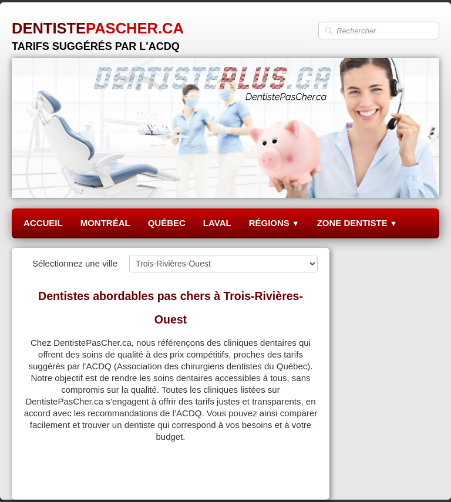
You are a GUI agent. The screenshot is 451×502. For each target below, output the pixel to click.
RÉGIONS (274, 223)
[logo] (98, 32)
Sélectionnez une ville (74, 263)
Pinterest (300, 476)
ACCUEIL (43, 223)
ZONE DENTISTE (357, 223)
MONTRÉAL (105, 223)
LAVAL (217, 223)
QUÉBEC (167, 223)
